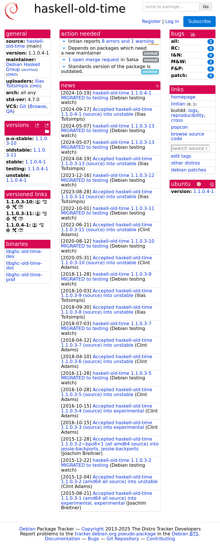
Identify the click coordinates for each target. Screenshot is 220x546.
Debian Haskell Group (23, 67)
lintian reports (110, 41)
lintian (178, 104)
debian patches (188, 170)
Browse (38, 106)
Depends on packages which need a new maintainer (110, 51)
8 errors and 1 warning (128, 41)
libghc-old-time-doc (24, 266)
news (68, 85)
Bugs (93, 538)
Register (151, 21)
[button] (63, 41)
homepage (183, 97)
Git (22, 106)
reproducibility (187, 115)
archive (29, 69)
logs (193, 110)
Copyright (92, 529)
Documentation (62, 538)
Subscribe (199, 21)
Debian (27, 529)
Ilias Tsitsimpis (25, 83)
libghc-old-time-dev (24, 254)
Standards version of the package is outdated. (110, 69)
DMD (11, 74)
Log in (172, 21)
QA (9, 111)
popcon (179, 127)
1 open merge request (93, 59)
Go (206, 6)
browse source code (187, 136)
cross (177, 120)
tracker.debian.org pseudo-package (115, 534)
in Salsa (110, 59)
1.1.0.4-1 (35, 162)
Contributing (161, 538)
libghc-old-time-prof (24, 277)
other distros (185, 163)
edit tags (181, 156)
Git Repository (123, 538)
